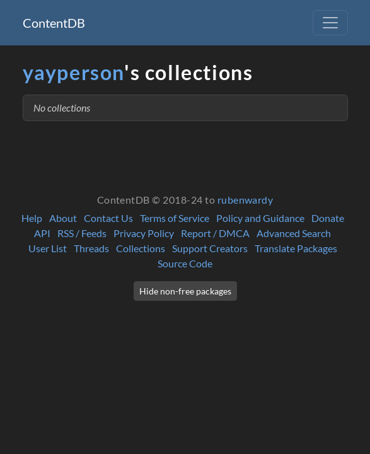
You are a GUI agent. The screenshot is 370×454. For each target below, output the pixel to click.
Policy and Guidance (260, 218)
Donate (327, 218)
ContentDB (54, 22)
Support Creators (210, 248)
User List (47, 248)
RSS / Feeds (82, 233)
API (42, 233)
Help (31, 218)
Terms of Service (174, 218)
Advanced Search (294, 233)
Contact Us (108, 218)
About (63, 218)
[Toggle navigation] (330, 22)
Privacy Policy (143, 233)
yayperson (73, 72)
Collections (140, 248)
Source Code (185, 263)
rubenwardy (245, 200)
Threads (91, 248)
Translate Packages (296, 248)
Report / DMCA (215, 233)
